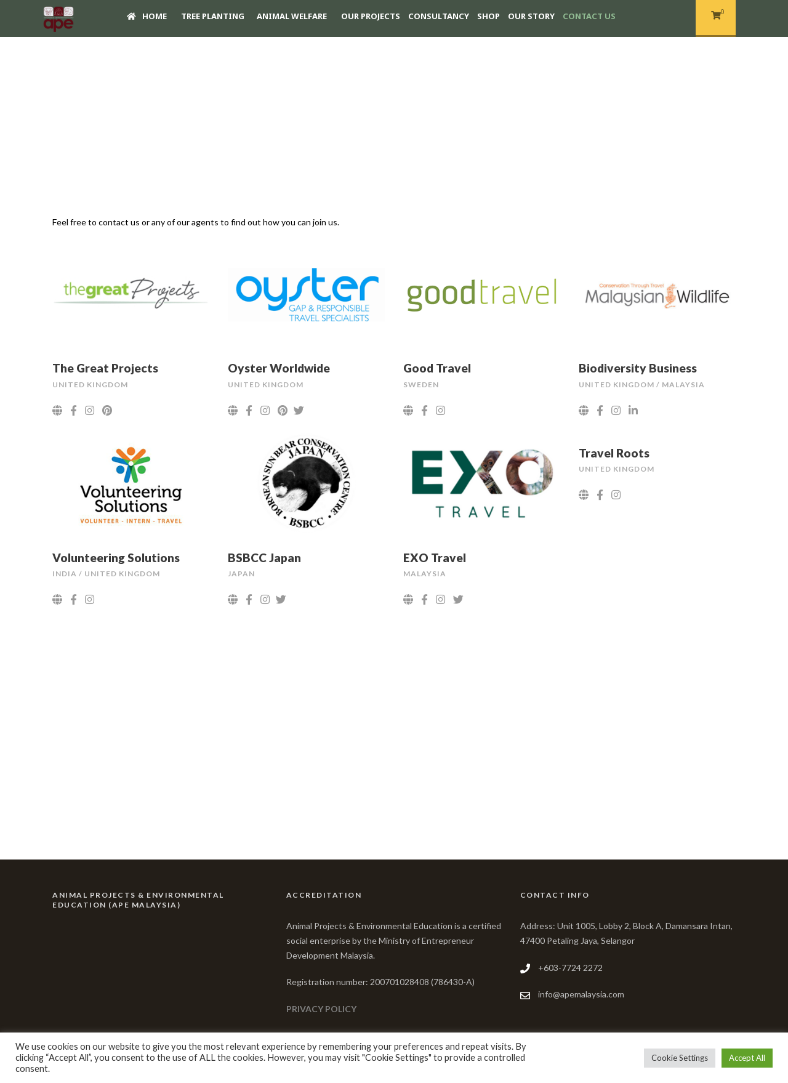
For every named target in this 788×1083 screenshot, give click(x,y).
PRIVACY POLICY (321, 1009)
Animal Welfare (292, 16)
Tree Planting (212, 16)
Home (147, 16)
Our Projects (370, 16)
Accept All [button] (747, 1058)
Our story (531, 16)
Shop (488, 16)
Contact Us (589, 16)
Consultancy (438, 16)
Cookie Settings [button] (679, 1058)
